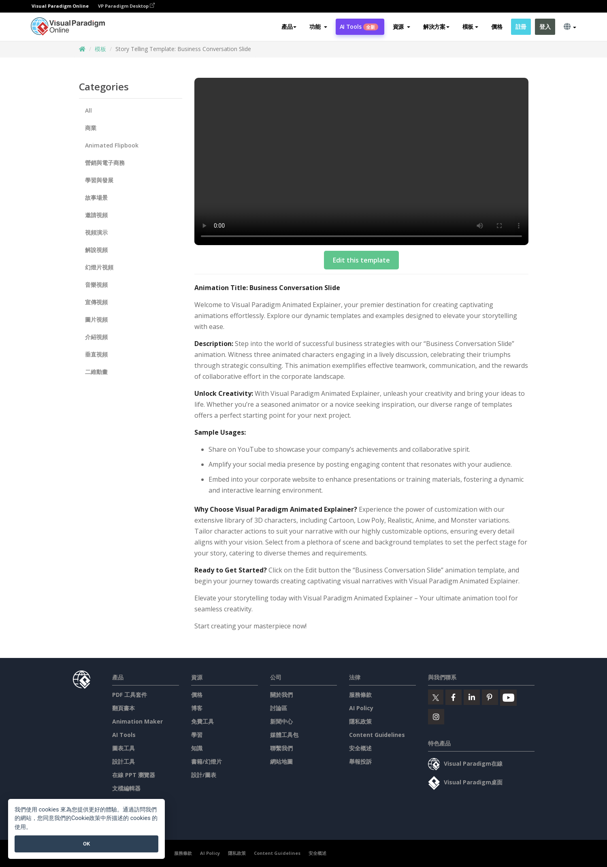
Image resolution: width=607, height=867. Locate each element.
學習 (196, 735)
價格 (496, 27)
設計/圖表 (203, 775)
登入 (544, 27)
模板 (100, 49)
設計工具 (123, 761)
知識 (196, 748)
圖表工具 (123, 748)
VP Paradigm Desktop (126, 6)
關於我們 (281, 694)
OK (86, 844)
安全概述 (360, 748)
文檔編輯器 (126, 788)
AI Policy (361, 708)
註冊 (520, 27)
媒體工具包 (284, 735)
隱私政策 (360, 721)
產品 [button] (288, 27)
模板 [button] (470, 27)
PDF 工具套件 (129, 694)
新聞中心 (281, 721)
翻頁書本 (123, 708)
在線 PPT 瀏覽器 (133, 775)
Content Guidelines (377, 735)
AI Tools (359, 27)
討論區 (278, 708)
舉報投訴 (360, 761)
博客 (196, 708)
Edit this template (361, 260)
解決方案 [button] (436, 27)
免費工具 (202, 721)
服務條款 (360, 694)
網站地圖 (281, 761)
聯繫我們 (281, 748)
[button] (318, 27)
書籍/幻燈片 (206, 761)
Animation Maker (137, 721)
